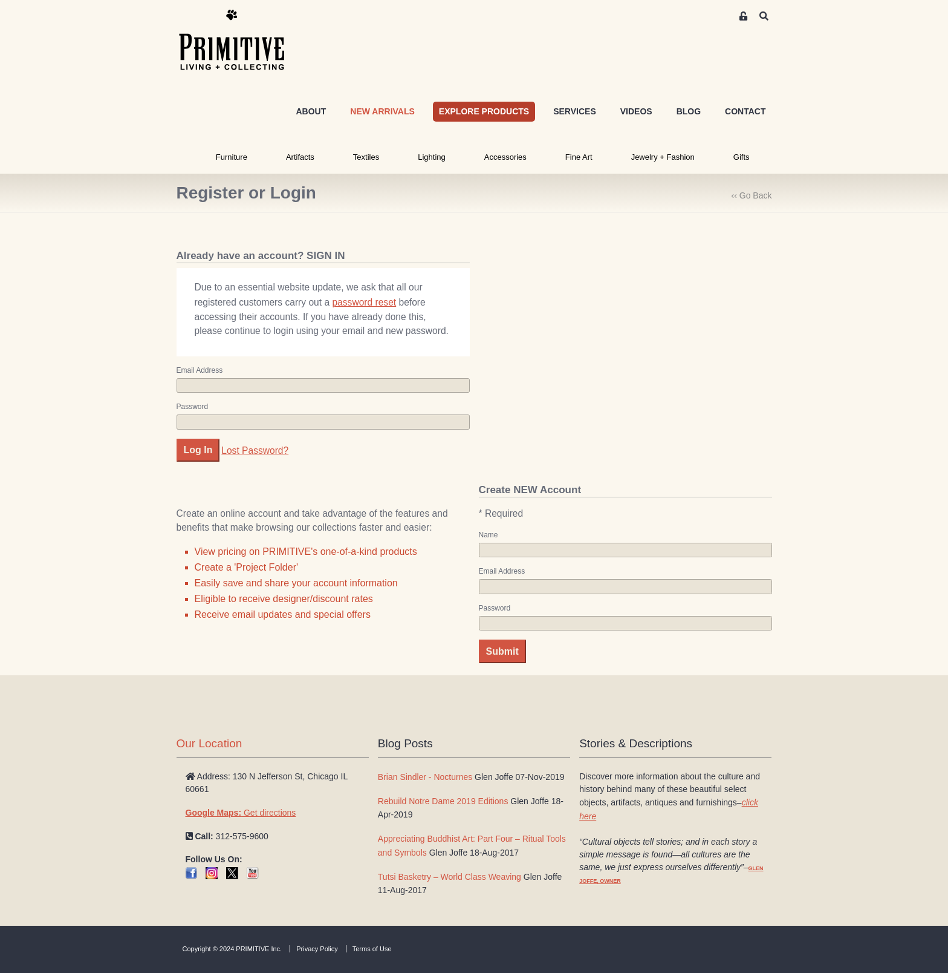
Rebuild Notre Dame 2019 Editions (443, 801)
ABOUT (311, 111)
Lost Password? (254, 450)
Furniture (231, 157)
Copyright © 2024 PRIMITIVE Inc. (232, 948)
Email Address (200, 370)
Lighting (432, 157)
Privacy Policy (316, 948)
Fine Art (578, 157)
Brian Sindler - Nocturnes (425, 777)
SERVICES (574, 111)
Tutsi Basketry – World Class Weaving (449, 877)
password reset (364, 302)
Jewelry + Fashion (663, 157)
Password (193, 406)
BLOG (689, 111)
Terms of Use (372, 948)
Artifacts (300, 157)
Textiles (366, 157)
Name (488, 535)
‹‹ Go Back (752, 195)
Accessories (505, 157)
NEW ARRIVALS (382, 111)
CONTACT (745, 111)
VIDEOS (636, 111)
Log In (198, 450)
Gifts (741, 157)
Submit (502, 651)
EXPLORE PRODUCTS (484, 111)
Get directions (241, 812)
